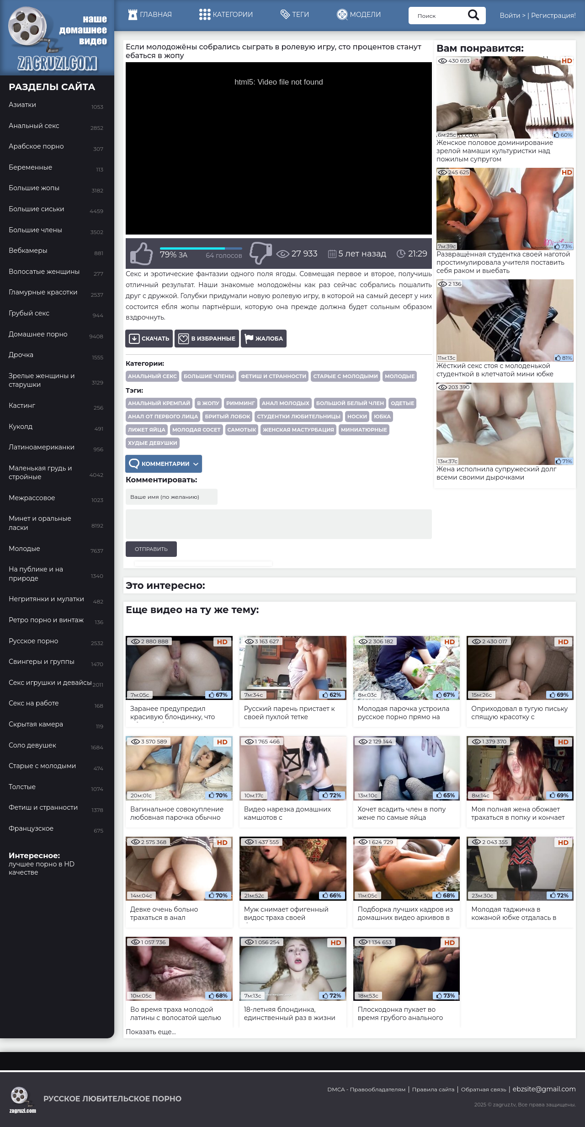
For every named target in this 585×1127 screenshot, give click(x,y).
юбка (382, 416)
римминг (240, 403)
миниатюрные (364, 430)
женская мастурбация (298, 430)
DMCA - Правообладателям (366, 1089)
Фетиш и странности (273, 376)
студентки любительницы (298, 416)
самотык (242, 430)
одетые (402, 403)
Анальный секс (152, 376)
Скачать (149, 338)
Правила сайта (433, 1089)
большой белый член (350, 403)
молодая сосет (196, 430)
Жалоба (264, 338)
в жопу (208, 403)
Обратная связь (483, 1089)
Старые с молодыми (345, 376)
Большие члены (209, 376)
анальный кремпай (159, 403)
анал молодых (285, 403)
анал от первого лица (163, 416)
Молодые (400, 376)
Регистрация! (553, 15)
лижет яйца (146, 430)
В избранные (206, 338)
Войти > (513, 15)
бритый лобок (227, 416)
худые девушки (152, 443)
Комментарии (163, 464)
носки (357, 416)
